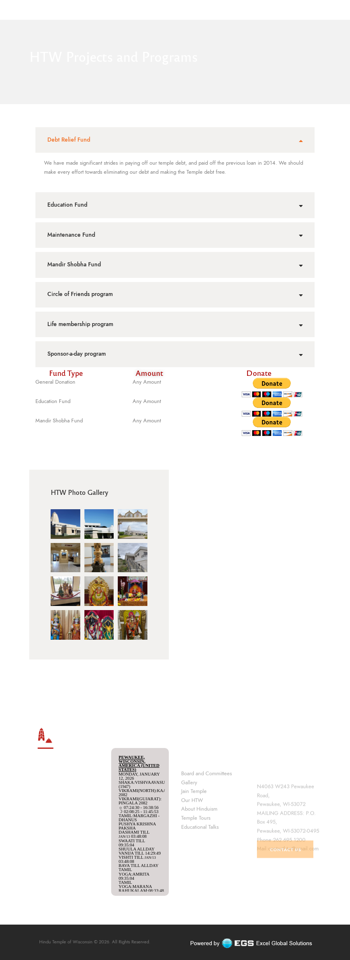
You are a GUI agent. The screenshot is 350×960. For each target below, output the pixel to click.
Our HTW (192, 836)
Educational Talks (200, 863)
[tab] (175, 140)
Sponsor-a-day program (76, 354)
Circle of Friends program (80, 294)
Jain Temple (194, 827)
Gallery (189, 819)
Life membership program (80, 324)
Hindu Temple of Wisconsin (80, 942)
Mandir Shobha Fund (74, 264)
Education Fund (67, 205)
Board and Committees (206, 809)
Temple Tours (195, 854)
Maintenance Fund (71, 235)
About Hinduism (199, 845)
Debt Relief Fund (68, 140)
